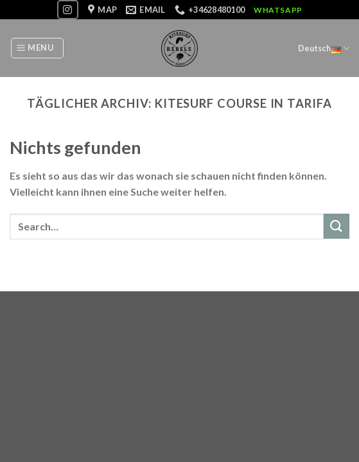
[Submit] (336, 226)
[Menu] (37, 48)
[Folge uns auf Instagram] (67, 9)
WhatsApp (278, 10)
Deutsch (323, 48)
